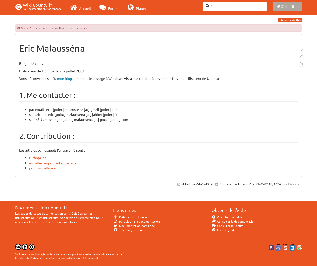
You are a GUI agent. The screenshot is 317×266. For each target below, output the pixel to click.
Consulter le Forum (227, 226)
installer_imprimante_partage (53, 163)
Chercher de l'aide (226, 217)
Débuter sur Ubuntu (130, 217)
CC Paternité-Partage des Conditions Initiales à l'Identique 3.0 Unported (56, 258)
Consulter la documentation (233, 221)
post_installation (42, 168)
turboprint (37, 157)
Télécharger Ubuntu (130, 230)
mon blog (64, 78)
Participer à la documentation (136, 221)
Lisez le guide (223, 230)
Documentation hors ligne (134, 226)
